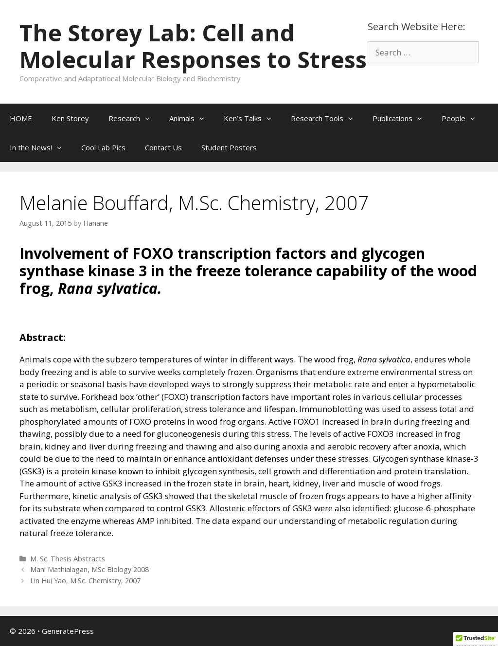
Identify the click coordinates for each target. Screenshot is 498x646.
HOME (21, 118)
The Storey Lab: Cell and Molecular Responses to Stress (193, 46)
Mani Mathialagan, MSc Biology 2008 (89, 569)
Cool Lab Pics (103, 147)
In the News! (40, 147)
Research (134, 118)
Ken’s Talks (252, 118)
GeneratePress (68, 631)
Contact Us (163, 147)
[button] (150, 118)
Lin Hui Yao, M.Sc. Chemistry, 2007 (85, 580)
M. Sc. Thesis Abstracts (67, 558)
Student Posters (229, 147)
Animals (191, 118)
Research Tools (327, 118)
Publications (402, 118)
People (463, 118)
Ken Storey (70, 118)
